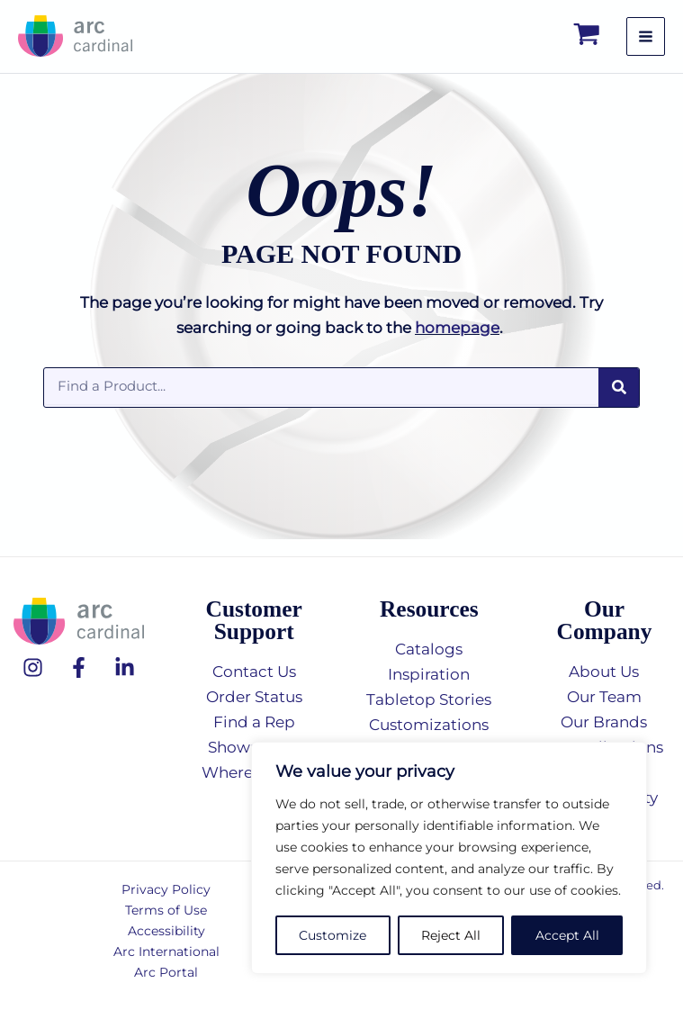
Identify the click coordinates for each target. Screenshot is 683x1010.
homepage (457, 344)
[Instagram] (32, 667)
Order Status (254, 697)
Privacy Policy (166, 889)
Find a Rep (254, 722)
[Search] (618, 403)
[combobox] (321, 402)
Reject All (451, 935)
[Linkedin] (124, 667)
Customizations (429, 725)
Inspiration (429, 674)
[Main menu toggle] (645, 44)
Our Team (604, 697)
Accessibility (166, 931)
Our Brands (604, 722)
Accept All (567, 935)
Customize (332, 935)
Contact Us (254, 672)
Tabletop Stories (428, 699)
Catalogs (429, 649)
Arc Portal (166, 972)
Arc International (166, 951)
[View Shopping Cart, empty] (587, 45)
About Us (604, 672)
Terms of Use (166, 910)
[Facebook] (78, 667)
